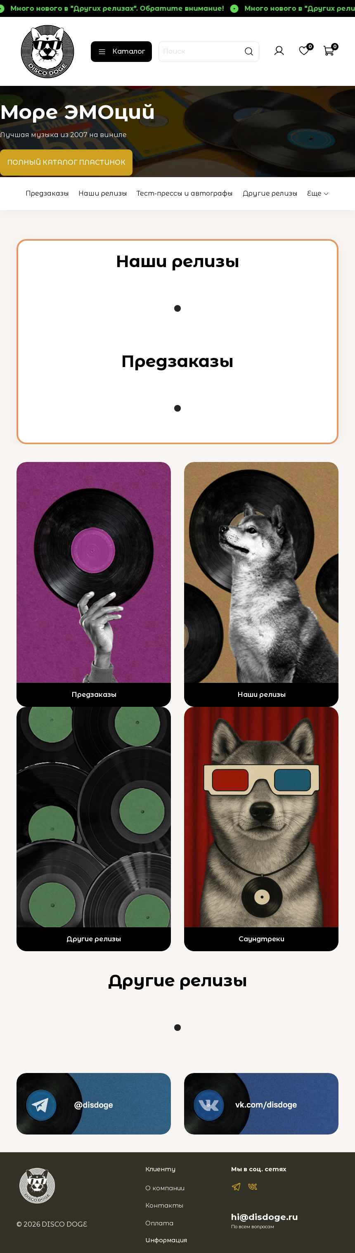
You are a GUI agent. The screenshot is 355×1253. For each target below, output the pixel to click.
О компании (165, 1188)
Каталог (121, 51)
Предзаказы (47, 193)
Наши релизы (102, 193)
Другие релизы (270, 193)
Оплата (159, 1223)
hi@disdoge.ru (264, 1217)
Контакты (164, 1205)
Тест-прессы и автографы (185, 193)
